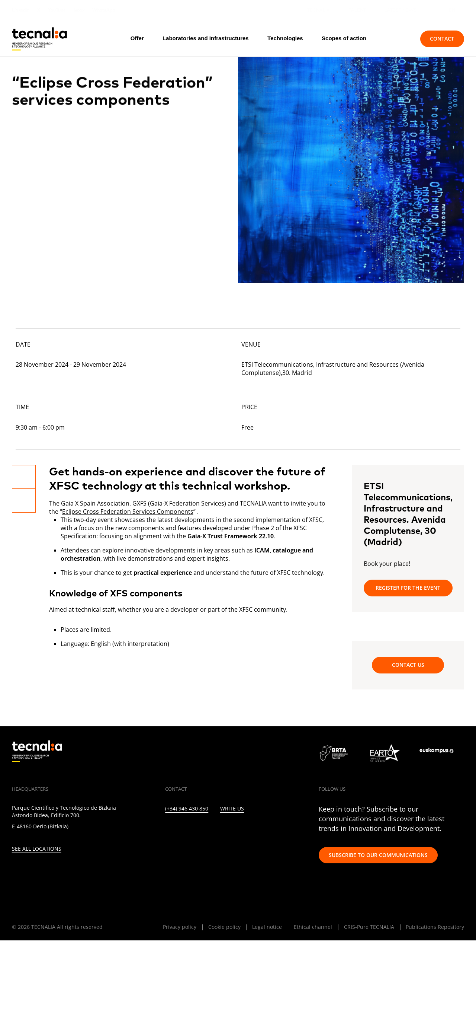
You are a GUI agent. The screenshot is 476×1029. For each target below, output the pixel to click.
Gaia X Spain (78, 503)
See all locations (36, 849)
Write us (232, 809)
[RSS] (248, 830)
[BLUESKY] (296, 830)
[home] (39, 39)
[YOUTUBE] (232, 830)
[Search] (397, 38)
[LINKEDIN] (168, 830)
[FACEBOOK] (216, 830)
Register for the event (408, 587)
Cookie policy (224, 926)
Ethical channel (313, 926)
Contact (442, 38)
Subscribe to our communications (378, 854)
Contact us (408, 664)
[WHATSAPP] (280, 830)
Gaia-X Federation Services (187, 503)
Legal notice (267, 926)
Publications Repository (435, 926)
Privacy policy (179, 926)
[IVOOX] (264, 830)
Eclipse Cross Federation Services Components (127, 511)
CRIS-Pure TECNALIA (369, 926)
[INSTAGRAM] (199, 830)
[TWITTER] (183, 830)
